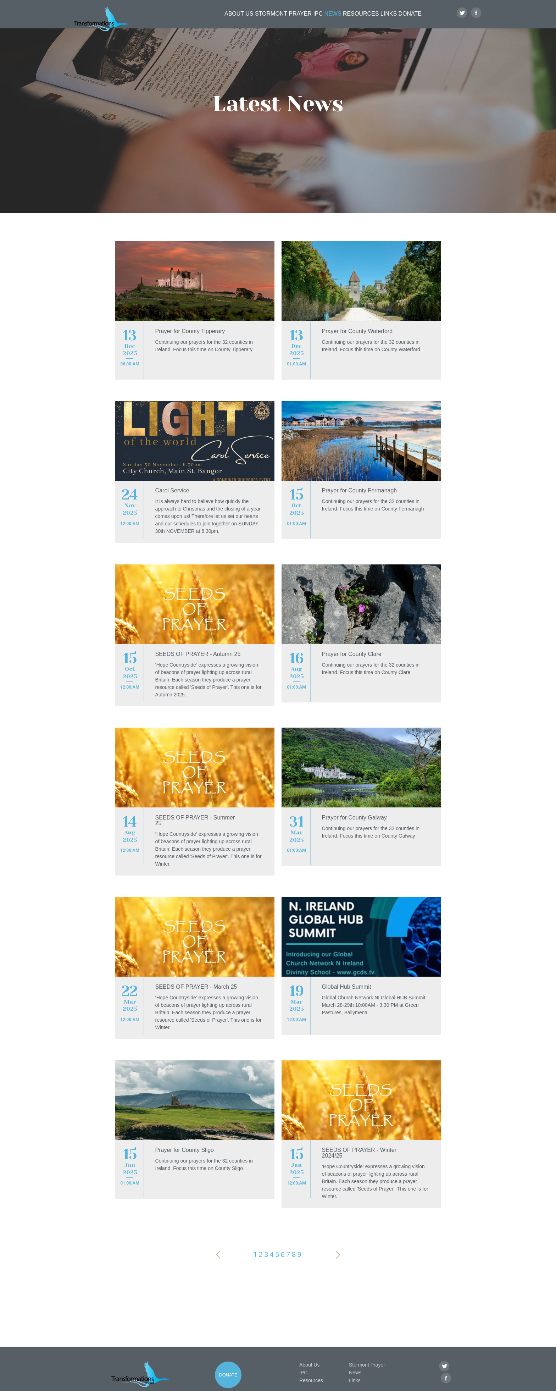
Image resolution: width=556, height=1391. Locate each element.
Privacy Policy (186, 1384)
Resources (353, 20)
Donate (412, 20)
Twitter (462, 20)
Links (385, 20)
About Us (214, 20)
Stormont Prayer (260, 20)
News (320, 20)
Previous (218, 1228)
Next (337, 1228)
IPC (298, 20)
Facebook (476, 20)
